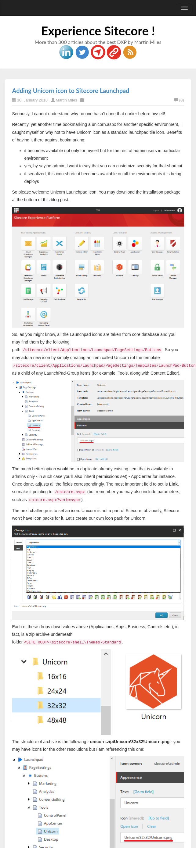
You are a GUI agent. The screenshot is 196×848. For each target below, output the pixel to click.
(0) (179, 100)
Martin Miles (66, 100)
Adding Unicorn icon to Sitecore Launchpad (70, 90)
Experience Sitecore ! (98, 30)
